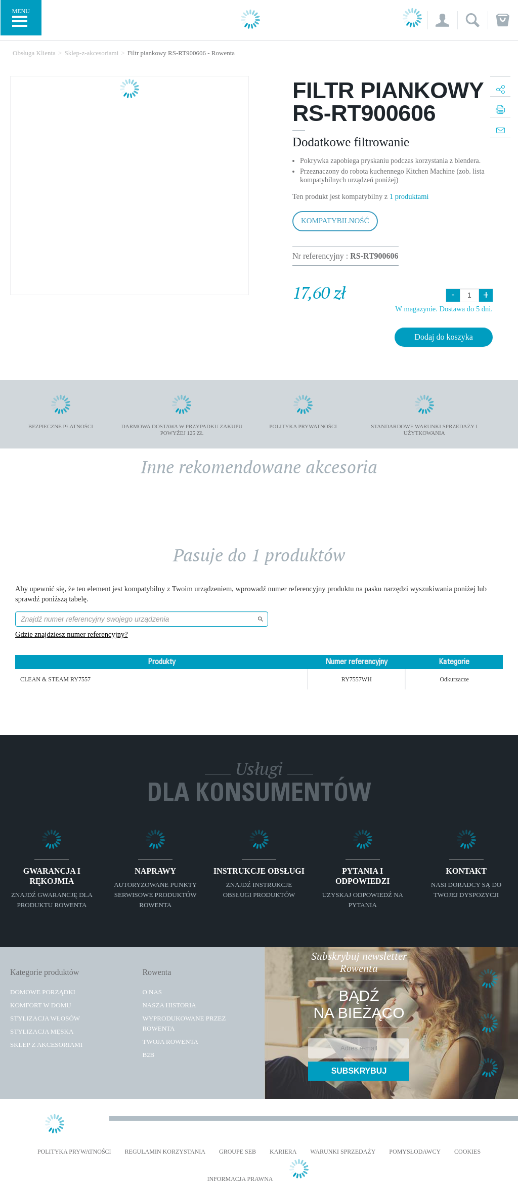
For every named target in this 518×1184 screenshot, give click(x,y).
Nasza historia (169, 1005)
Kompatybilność (335, 221)
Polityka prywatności (74, 1152)
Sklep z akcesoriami (46, 1044)
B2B (148, 1054)
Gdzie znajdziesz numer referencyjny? (71, 634)
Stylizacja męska (41, 1031)
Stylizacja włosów (45, 1018)
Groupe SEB (237, 1152)
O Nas (152, 992)
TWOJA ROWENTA (170, 1041)
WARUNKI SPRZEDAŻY (342, 1152)
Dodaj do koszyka (443, 337)
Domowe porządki (42, 992)
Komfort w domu (40, 1005)
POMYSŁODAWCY (415, 1152)
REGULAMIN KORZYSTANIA (165, 1152)
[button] (442, 20)
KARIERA (283, 1152)
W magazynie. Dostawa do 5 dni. (444, 309)
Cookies (467, 1152)
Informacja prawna (240, 1179)
